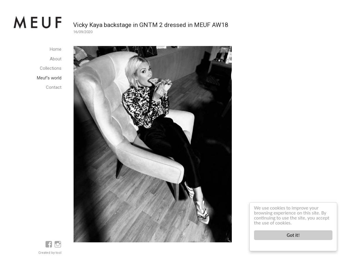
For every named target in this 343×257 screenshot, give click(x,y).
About (55, 59)
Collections (50, 68)
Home (55, 49)
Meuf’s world (49, 78)
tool (58, 253)
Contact (53, 87)
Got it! (293, 235)
